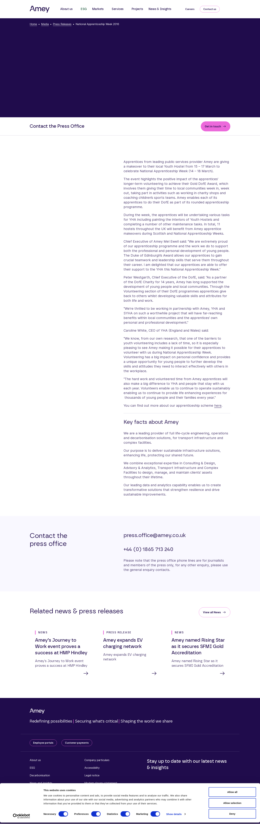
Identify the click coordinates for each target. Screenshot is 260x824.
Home (33, 24)
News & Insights (159, 9)
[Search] (227, 8)
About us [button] (66, 9)
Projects (137, 9)
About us (35, 760)
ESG (84, 9)
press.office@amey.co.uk (155, 535)
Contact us (209, 9)
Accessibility (92, 768)
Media (45, 24)
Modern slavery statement (100, 783)
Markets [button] (98, 9)
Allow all (232, 793)
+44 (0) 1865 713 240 (148, 549)
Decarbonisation (40, 775)
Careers (190, 9)
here (218, 406)
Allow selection (232, 804)
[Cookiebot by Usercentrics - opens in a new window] (21, 817)
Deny (232, 815)
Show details (174, 815)
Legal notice (91, 775)
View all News (212, 612)
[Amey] (40, 9)
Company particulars (96, 760)
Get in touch (213, 126)
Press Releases (62, 24)
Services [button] (118, 9)
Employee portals (43, 743)
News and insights (41, 783)
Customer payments (77, 743)
